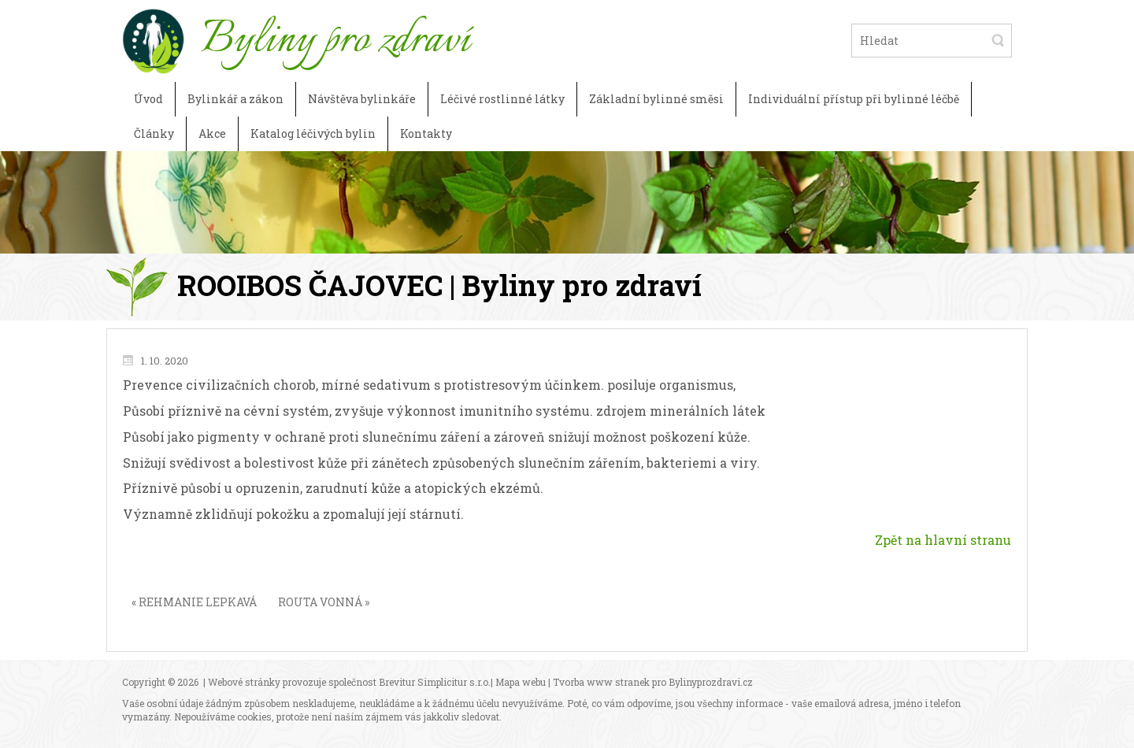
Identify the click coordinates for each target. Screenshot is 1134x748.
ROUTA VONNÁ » (323, 601)
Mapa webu (520, 682)
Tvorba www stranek (601, 682)
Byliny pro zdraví (335, 40)
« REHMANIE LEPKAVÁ (194, 601)
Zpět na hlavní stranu (943, 539)
